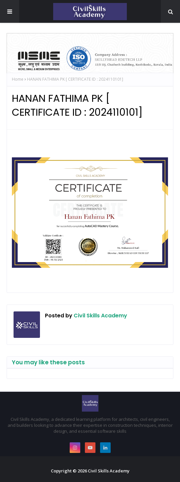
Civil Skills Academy (99, 315)
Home (17, 79)
